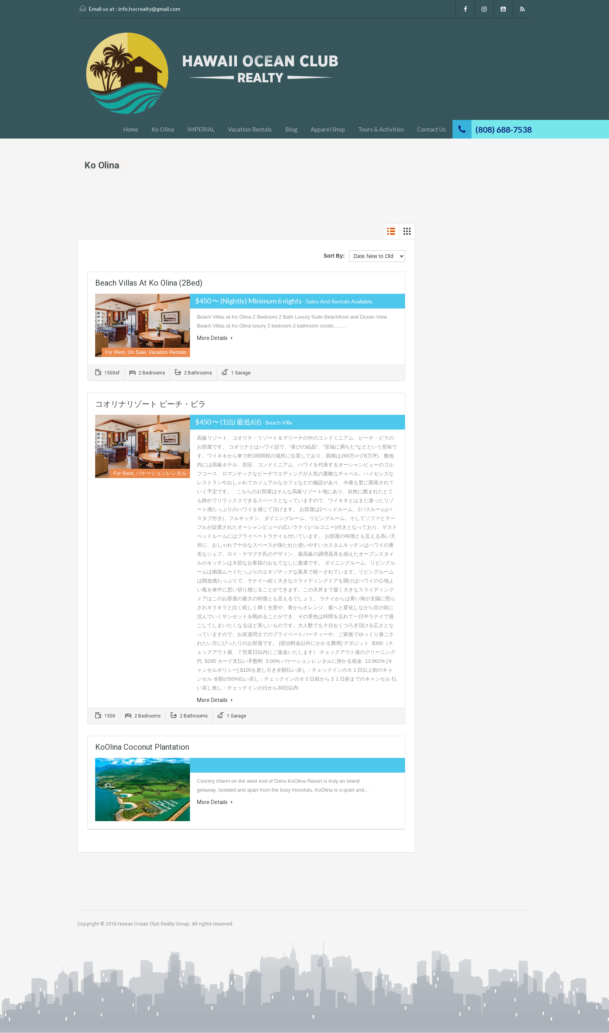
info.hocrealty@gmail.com (149, 8)
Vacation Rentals (250, 129)
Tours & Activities (381, 129)
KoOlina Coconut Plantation (142, 747)
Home (130, 129)
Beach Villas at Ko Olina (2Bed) (148, 283)
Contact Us (431, 129)
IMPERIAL (201, 129)
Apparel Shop (328, 129)
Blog (291, 129)
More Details (215, 338)
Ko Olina (162, 129)
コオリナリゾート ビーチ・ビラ (150, 404)
